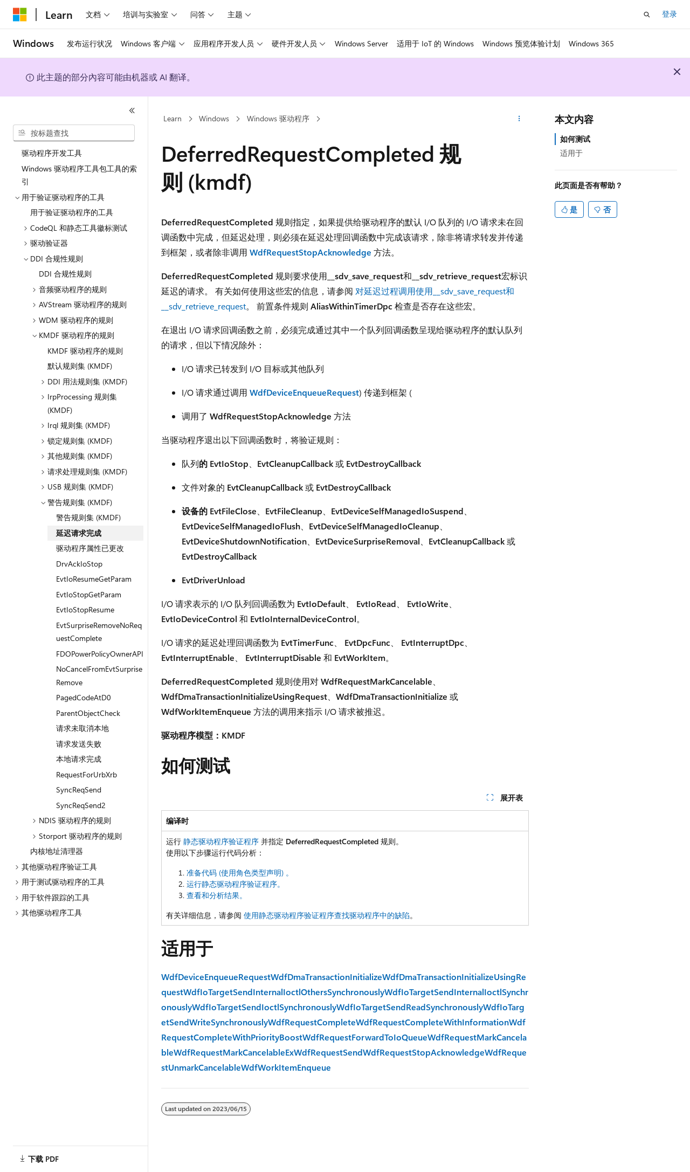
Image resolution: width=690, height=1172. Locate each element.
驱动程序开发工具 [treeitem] (52, 153)
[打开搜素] (647, 14)
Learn (172, 118)
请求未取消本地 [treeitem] (82, 728)
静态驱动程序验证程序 (221, 841)
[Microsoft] (20, 15)
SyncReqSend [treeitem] (78, 789)
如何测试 (575, 139)
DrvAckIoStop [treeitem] (79, 564)
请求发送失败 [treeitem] (78, 744)
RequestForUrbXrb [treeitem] (86, 774)
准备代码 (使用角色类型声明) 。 (240, 872)
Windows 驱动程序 (278, 118)
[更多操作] (519, 119)
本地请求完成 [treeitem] (78, 759)
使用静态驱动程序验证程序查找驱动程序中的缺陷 (327, 915)
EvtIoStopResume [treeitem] (85, 609)
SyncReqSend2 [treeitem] (81, 805)
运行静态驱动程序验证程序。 (236, 884)
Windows (214, 118)
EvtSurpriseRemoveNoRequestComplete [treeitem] (99, 632)
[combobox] (74, 133)
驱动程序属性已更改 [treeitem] (90, 548)
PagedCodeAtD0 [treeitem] (83, 697)
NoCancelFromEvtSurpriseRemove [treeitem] (99, 675)
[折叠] (132, 110)
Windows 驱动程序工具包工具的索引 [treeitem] (79, 175)
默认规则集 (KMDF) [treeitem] (79, 366)
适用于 (571, 153)
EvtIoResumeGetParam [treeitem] (94, 579)
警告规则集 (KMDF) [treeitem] (88, 517)
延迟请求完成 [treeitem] (78, 533)
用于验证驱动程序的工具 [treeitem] (71, 212)
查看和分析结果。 (217, 895)
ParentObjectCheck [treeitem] (88, 713)
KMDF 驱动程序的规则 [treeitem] (85, 351)
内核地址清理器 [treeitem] (56, 851)
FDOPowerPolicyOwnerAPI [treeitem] (99, 654)
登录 (669, 14)
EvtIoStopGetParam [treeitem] (88, 594)
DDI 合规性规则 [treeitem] (65, 273)
